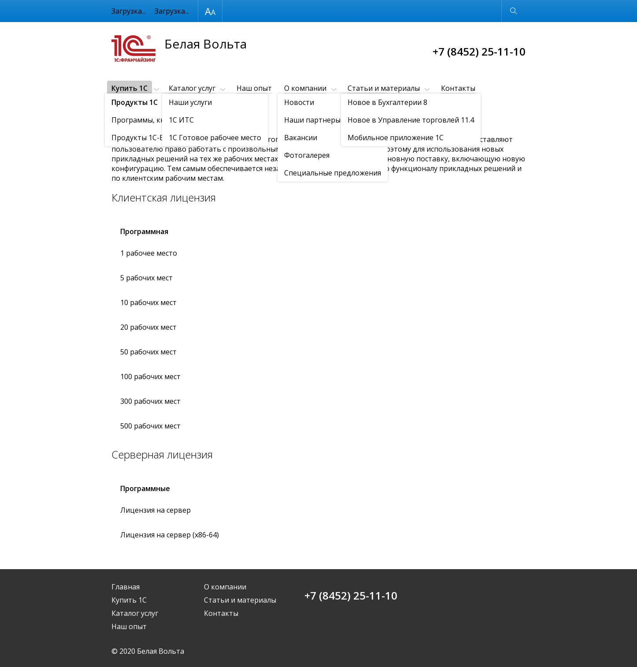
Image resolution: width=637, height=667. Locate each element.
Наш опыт (254, 88)
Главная (125, 587)
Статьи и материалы (384, 88)
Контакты (458, 88)
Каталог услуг (192, 88)
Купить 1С (129, 88)
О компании (305, 88)
